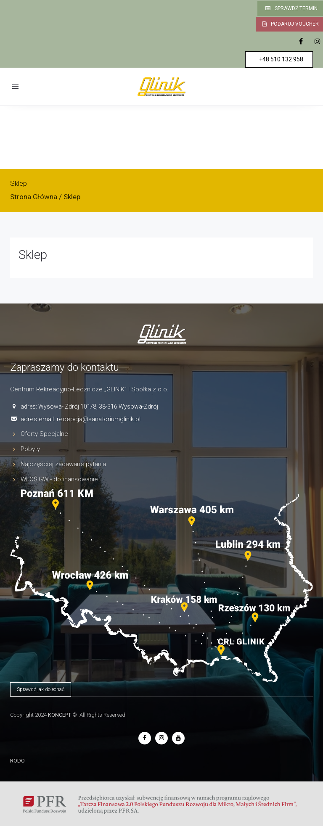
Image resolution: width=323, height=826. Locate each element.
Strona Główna (33, 197)
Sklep (33, 254)
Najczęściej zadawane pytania (63, 464)
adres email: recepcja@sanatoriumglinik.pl (80, 419)
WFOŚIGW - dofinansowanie (59, 479)
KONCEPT (59, 715)
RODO (17, 760)
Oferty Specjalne (44, 434)
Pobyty (30, 449)
